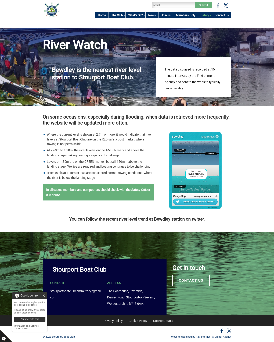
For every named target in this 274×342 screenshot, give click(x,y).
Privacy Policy (113, 321)
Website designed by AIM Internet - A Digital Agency (201, 336)
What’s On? (135, 15)
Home (102, 15)
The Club (117, 15)
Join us (166, 15)
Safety (205, 15)
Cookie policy (20, 328)
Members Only (185, 15)
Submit (203, 5)
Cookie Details (163, 321)
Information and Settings (26, 326)
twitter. (198, 219)
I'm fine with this (43, 295)
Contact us (221, 15)
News (152, 15)
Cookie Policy (138, 321)
